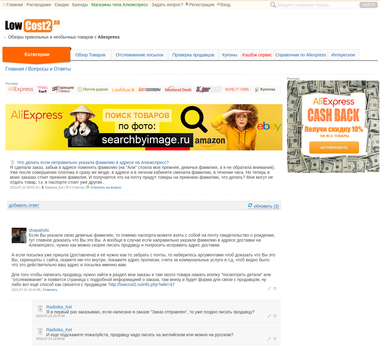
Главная (14, 4)
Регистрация (199, 4)
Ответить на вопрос (106, 187)
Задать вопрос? (167, 4)
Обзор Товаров (90, 54)
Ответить (50, 290)
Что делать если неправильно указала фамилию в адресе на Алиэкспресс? (93, 162)
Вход (223, 4)
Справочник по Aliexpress (300, 54)
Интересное (343, 54)
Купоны (229, 54)
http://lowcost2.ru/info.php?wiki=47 (141, 284)
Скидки (61, 4)
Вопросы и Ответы (49, 68)
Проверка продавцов (193, 54)
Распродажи (38, 4)
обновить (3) (263, 206)
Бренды (80, 4)
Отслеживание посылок (139, 54)
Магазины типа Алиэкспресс (119, 4)
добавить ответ (24, 205)
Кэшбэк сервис (257, 54)
